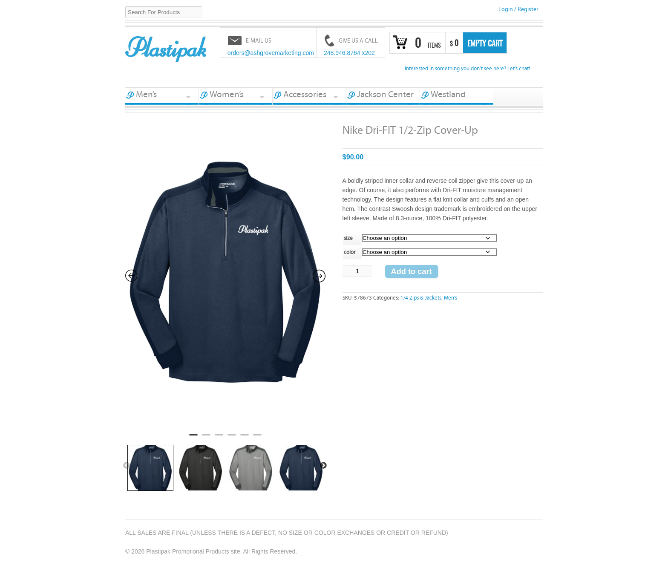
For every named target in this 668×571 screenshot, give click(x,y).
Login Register (518, 9)
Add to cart (411, 271)
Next (323, 465)
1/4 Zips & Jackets (420, 298)
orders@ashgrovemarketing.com (270, 52)
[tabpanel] (225, 276)
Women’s (226, 94)
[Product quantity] (358, 271)
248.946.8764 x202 (349, 52)
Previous (126, 465)
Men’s (146, 94)
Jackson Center (385, 94)
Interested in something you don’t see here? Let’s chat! (467, 69)
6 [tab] (257, 438)
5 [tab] (244, 438)
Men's (450, 298)
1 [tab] (193, 438)
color (349, 252)
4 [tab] (231, 438)
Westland (448, 94)
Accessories (304, 94)
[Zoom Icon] (225, 274)
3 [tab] (219, 438)
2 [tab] (206, 438)
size (348, 238)
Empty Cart (484, 44)
